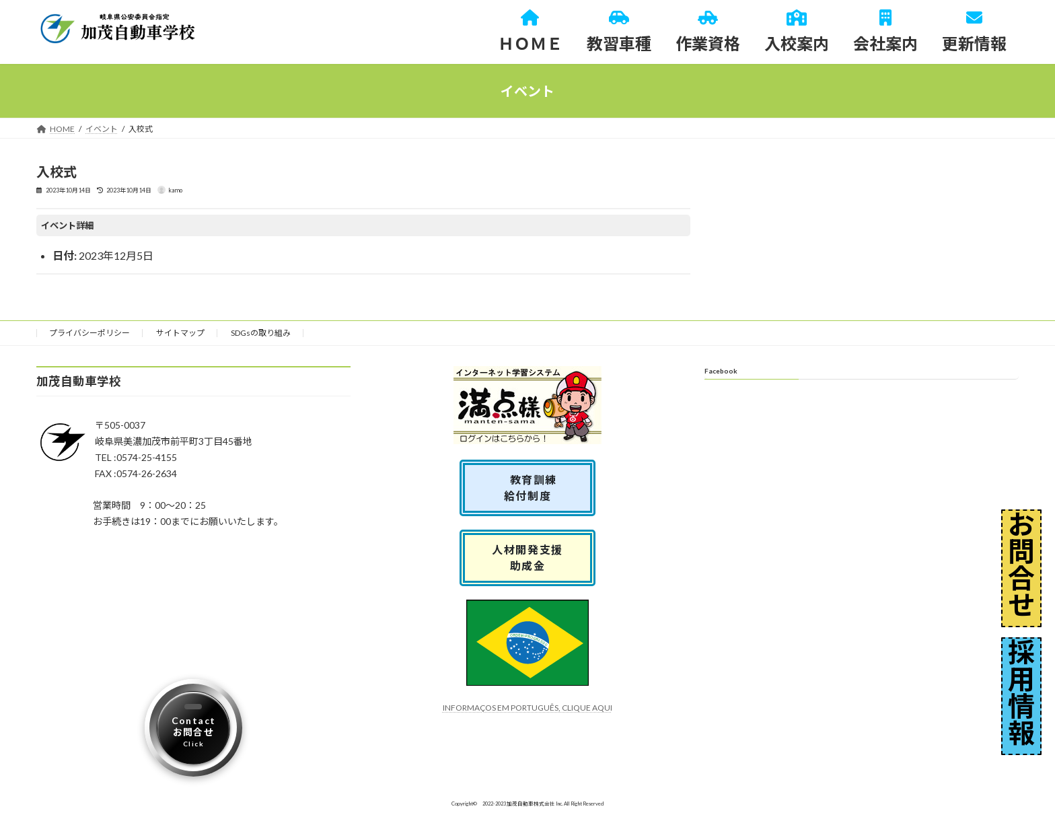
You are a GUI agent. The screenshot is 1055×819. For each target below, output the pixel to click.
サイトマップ (180, 333)
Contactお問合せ (194, 731)
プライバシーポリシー (89, 333)
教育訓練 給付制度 (533, 487)
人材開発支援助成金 (527, 557)
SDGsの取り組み (261, 333)
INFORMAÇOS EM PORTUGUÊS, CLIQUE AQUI (527, 708)
